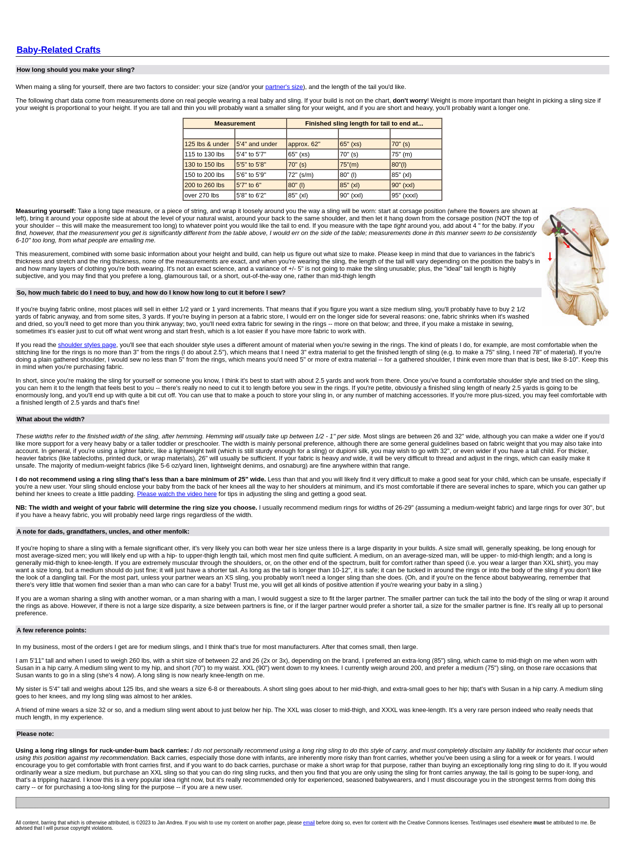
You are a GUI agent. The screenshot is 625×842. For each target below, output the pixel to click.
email (309, 822)
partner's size (284, 86)
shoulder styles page (87, 344)
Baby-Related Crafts (59, 50)
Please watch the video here (177, 493)
